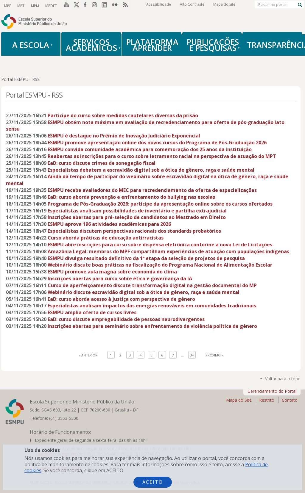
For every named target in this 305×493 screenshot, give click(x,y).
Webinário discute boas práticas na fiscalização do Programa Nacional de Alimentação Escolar (160, 265)
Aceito (152, 482)
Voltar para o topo (283, 378)
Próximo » (214, 355)
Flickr (116, 5)
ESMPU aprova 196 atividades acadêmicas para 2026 (109, 224)
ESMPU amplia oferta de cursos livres (92, 312)
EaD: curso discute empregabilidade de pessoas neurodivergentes (126, 319)
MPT (20, 5)
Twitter (75, 5)
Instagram (95, 5)
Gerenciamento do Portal (272, 391)
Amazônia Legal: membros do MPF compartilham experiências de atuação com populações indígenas (168, 251)
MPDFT (50, 5)
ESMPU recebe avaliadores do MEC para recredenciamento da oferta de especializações (152, 190)
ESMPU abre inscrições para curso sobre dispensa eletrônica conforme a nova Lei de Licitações (160, 244)
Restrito (266, 400)
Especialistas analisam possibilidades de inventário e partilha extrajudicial (137, 210)
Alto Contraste (192, 5)
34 (192, 355)
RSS (126, 5)
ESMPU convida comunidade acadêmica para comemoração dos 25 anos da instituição (150, 149)
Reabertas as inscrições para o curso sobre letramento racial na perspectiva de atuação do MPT (162, 156)
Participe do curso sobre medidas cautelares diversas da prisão (123, 115)
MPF (7, 5)
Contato (290, 400)
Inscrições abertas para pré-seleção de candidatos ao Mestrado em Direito (137, 217)
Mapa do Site (224, 5)
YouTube (65, 5)
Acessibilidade (158, 5)
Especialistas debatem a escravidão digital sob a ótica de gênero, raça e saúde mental (151, 170)
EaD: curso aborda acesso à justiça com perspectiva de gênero (121, 299)
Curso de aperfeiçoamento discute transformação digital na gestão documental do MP (152, 285)
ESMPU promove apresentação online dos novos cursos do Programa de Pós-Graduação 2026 (157, 142)
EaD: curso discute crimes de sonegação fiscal (101, 163)
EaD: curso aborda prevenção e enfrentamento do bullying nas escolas (131, 197)
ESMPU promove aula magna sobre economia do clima (112, 271)
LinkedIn (106, 5)
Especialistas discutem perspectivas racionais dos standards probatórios (134, 231)
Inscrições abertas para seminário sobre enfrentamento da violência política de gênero (152, 326)
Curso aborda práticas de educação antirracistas (106, 237)
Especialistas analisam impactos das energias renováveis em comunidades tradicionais (152, 305)
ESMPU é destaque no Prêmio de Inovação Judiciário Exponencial (124, 135)
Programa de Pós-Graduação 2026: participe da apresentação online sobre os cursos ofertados (160, 204)
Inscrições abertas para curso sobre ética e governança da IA (120, 278)
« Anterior (88, 355)
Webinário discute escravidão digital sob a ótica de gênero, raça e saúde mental (143, 292)
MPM (34, 5)
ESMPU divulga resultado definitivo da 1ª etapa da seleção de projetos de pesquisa (146, 258)
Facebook (85, 5)
